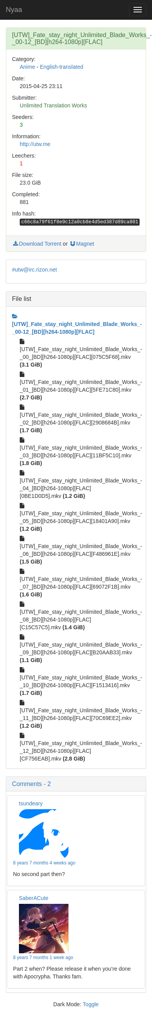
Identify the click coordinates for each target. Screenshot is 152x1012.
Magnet (81, 244)
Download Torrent (36, 244)
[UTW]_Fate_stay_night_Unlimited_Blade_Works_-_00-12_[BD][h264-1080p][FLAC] (77, 324)
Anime (27, 67)
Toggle (91, 1004)
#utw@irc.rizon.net (34, 270)
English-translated (61, 67)
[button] (76, 784)
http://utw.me (35, 144)
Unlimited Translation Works (53, 105)
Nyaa (14, 10)
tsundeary (31, 803)
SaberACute (33, 898)
